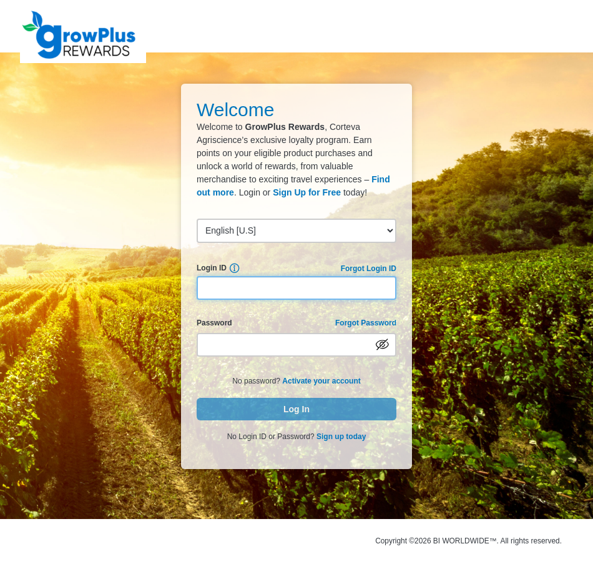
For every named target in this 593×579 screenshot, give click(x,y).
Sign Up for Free (307, 192)
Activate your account (321, 381)
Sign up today (341, 436)
